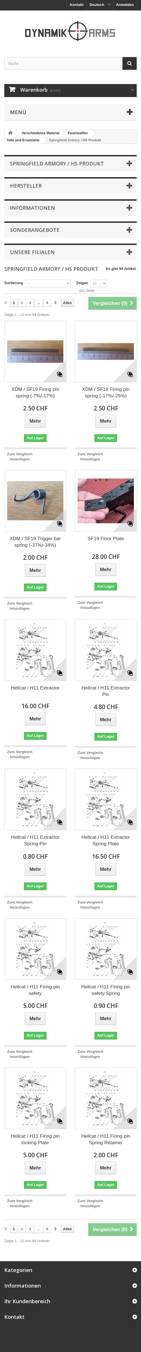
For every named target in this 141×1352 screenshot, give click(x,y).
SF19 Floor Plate (106, 538)
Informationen (32, 207)
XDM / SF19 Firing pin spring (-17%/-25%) (106, 393)
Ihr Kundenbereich (27, 1301)
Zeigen (82, 283)
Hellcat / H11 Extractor (35, 688)
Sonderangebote (35, 230)
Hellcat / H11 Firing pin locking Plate (35, 1139)
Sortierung (13, 283)
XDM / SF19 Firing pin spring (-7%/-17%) (35, 393)
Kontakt (76, 5)
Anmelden (125, 5)
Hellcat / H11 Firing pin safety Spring (105, 990)
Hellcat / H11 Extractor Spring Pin (35, 840)
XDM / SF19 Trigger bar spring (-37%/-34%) (35, 542)
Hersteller (26, 185)
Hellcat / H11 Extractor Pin (105, 691)
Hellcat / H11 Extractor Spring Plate (105, 840)
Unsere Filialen (32, 252)
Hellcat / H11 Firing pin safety (35, 990)
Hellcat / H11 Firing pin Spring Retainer (105, 1139)
